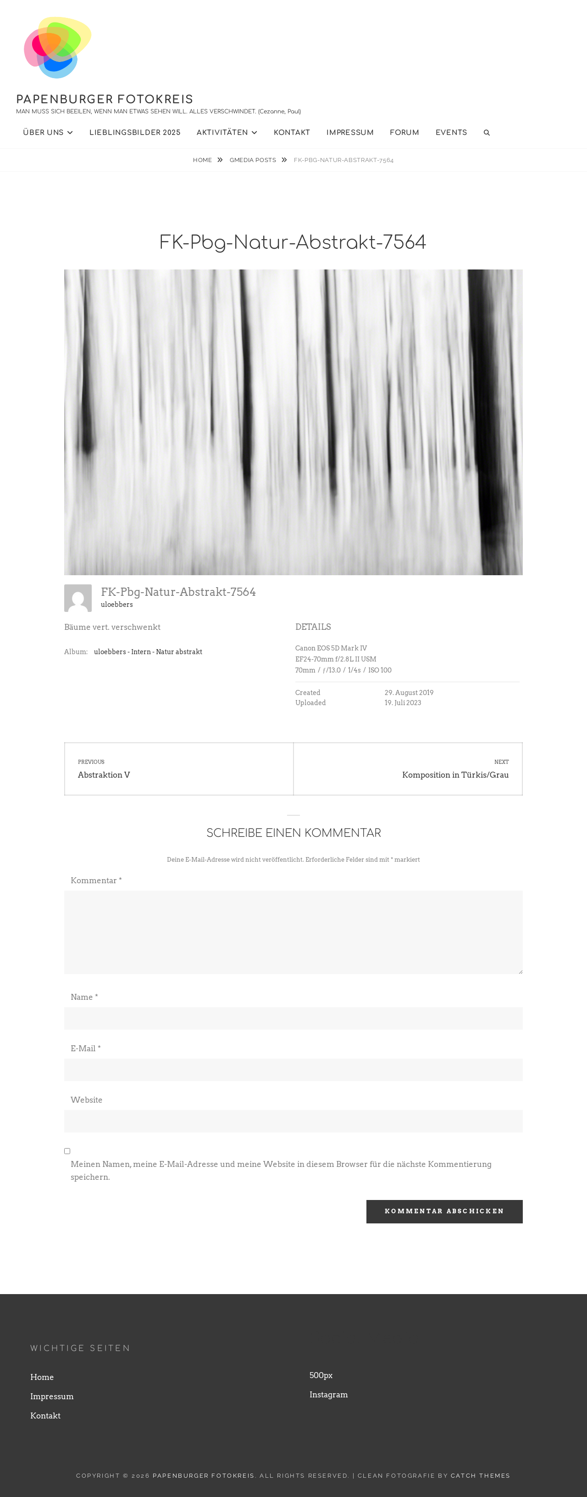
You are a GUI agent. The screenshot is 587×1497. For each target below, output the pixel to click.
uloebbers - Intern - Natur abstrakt (148, 652)
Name (84, 997)
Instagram (329, 1394)
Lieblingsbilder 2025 (135, 133)
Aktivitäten (222, 133)
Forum (405, 133)
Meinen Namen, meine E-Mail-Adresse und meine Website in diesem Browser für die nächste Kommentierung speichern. (281, 1171)
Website (87, 1100)
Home (203, 160)
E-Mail (86, 1048)
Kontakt (292, 133)
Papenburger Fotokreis (105, 100)
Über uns (43, 133)
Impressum (350, 133)
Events (452, 133)
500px (321, 1375)
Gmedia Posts (254, 160)
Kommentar (96, 880)
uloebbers (117, 604)
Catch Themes (481, 1475)
